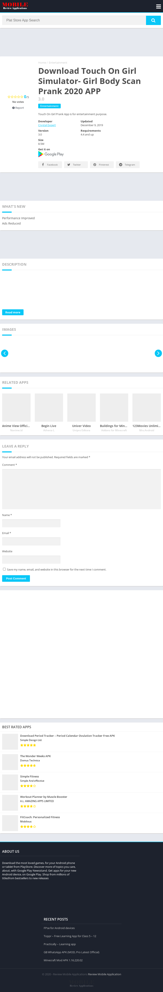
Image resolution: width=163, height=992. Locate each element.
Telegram (126, 165)
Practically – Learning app (60, 944)
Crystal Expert (47, 125)
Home (42, 63)
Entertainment (58, 63)
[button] (153, 20)
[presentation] (5, 354)
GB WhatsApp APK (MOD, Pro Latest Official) (71, 952)
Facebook (49, 165)
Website (7, 552)
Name (7, 515)
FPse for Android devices (59, 928)
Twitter (74, 165)
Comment (9, 465)
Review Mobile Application (104, 974)
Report (18, 108)
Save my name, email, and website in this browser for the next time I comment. (56, 570)
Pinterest (101, 165)
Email (6, 534)
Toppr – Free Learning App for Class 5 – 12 (70, 936)
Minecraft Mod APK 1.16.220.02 (63, 960)
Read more (12, 313)
